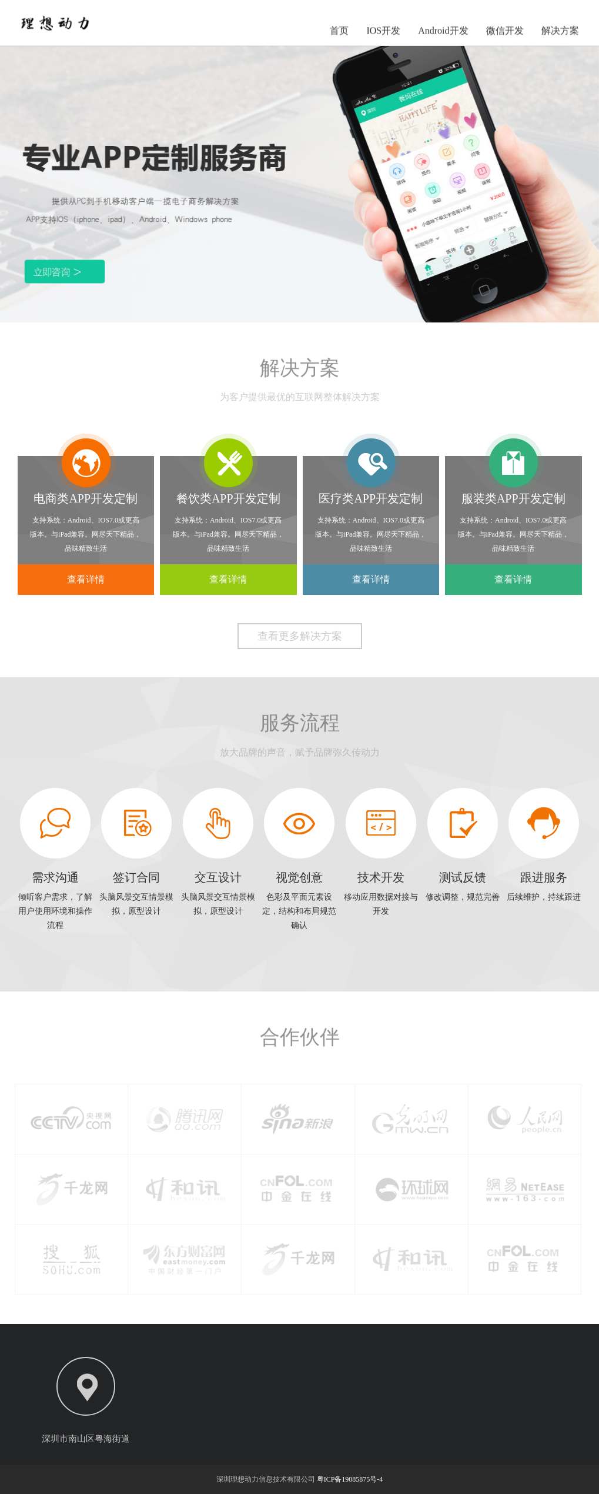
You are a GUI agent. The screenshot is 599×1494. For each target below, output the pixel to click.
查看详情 (86, 579)
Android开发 (443, 28)
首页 (339, 28)
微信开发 (505, 28)
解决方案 (560, 28)
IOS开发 (383, 28)
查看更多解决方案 (299, 636)
